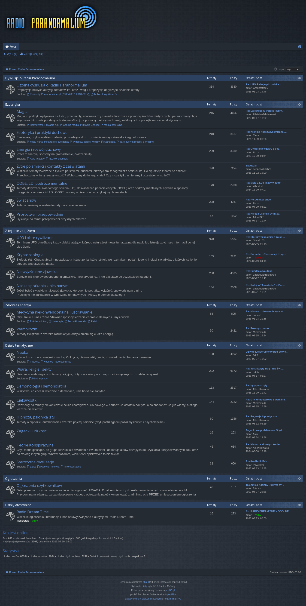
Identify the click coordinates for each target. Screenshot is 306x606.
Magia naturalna (111, 124)
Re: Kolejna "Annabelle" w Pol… (265, 285)
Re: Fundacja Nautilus (259, 271)
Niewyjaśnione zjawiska (37, 271)
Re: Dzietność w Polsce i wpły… (265, 110)
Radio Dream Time (33, 511)
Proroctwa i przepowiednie (40, 214)
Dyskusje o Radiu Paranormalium (30, 78)
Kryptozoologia (30, 254)
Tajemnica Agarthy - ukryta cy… (265, 484)
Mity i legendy (38, 378)
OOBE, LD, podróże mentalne (42, 183)
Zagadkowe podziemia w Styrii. (264, 430)
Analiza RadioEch (256, 461)
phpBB (146, 582)
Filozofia (33, 361)
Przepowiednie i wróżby (85, 141)
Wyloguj (12, 54)
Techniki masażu (76, 321)
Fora (13, 46)
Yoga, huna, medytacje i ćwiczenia (48, 141)
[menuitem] (299, 46)
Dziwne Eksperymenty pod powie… (267, 351)
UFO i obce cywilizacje (35, 237)
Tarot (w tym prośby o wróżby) (135, 141)
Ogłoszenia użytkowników (39, 485)
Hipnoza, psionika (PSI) (37, 417)
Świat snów (26, 200)
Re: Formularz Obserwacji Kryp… (266, 254)
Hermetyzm (35, 124)
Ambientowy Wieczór (104, 94)
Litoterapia (55, 321)
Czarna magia (69, 124)
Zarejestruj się (33, 54)
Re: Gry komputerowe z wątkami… (266, 399)
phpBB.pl (170, 590)
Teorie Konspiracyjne (35, 445)
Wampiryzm (27, 329)
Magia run (51, 124)
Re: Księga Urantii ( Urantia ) (263, 213)
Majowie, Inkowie (48, 466)
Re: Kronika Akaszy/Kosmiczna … (266, 131)
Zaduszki (251, 165)
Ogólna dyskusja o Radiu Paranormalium (52, 85)
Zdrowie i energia (18, 305)
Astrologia (108, 141)
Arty (145, 586)
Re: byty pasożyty (256, 385)
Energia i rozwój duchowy (39, 149)
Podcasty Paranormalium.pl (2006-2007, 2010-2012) (58, 94)
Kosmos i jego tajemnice (56, 361)
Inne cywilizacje (71, 466)
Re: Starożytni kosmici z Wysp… (265, 237)
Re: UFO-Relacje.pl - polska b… (265, 84)
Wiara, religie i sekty (34, 369)
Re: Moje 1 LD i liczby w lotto (263, 182)
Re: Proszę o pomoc (258, 328)
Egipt (31, 466)
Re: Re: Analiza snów (258, 199)
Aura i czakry (36, 158)
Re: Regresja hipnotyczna (261, 416)
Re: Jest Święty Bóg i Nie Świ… (265, 368)
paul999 (171, 594)
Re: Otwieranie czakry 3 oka (262, 148)
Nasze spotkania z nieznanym (42, 285)
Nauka (22, 352)
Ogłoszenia (13, 478)
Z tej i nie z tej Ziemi (20, 230)
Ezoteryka (12, 104)
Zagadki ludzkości (32, 431)
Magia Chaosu (90, 124)
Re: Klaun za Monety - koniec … (265, 444)
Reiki (92, 321)
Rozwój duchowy (57, 158)
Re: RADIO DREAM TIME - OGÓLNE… (268, 511)
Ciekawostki (27, 400)
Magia (22, 111)
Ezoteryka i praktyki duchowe (42, 132)
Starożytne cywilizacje (35, 461)
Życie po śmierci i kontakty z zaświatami (51, 166)
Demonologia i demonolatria (41, 386)
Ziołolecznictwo (37, 321)
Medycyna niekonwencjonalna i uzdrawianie (54, 312)
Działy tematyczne (19, 345)
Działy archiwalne (18, 505)
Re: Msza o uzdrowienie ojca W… (266, 311)
